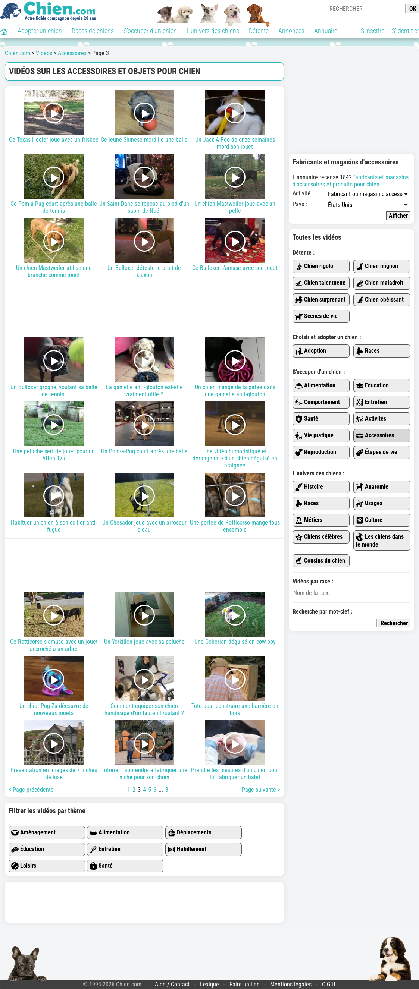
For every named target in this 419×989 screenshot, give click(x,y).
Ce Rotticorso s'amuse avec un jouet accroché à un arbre (54, 622)
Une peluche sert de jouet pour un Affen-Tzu (54, 431)
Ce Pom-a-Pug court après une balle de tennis (54, 184)
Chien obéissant (380, 300)
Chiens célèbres (319, 537)
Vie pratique (314, 436)
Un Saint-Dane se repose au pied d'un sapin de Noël (144, 184)
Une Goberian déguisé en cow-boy (235, 618)
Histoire (309, 487)
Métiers (308, 520)
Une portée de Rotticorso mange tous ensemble (235, 503)
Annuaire (325, 31)
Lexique (209, 984)
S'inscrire (372, 31)
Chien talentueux (320, 283)
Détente (259, 31)
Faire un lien (244, 984)
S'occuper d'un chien (150, 31)
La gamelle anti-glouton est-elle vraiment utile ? (144, 367)
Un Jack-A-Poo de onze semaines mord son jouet (235, 120)
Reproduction (315, 452)
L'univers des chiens (213, 31)
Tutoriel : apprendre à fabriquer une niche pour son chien (144, 750)
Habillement (187, 849)
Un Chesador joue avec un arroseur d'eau (144, 503)
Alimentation (110, 833)
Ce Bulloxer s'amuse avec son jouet (235, 244)
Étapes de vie (376, 452)
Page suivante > (261, 789)
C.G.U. (329, 984)
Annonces (291, 31)
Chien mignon (377, 266)
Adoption (310, 351)
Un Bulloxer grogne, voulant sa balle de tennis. (54, 367)
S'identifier (405, 31)
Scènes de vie (316, 316)
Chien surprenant (320, 300)
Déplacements (189, 833)
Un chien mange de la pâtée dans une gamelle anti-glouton (235, 367)
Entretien (105, 849)
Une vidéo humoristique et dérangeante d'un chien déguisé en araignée (235, 435)
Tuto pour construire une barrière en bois (235, 686)
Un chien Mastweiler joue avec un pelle (235, 184)
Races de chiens (93, 31)
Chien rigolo (314, 266)
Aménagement (33, 833)
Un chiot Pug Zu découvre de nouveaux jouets (54, 686)
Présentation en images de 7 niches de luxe (54, 750)
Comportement (317, 402)
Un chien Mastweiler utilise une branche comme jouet (54, 248)
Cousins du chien (320, 561)
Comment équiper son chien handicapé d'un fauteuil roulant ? (144, 686)
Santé (101, 866)
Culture (369, 520)
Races (367, 351)
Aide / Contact (172, 984)
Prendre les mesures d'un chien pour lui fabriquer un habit (235, 750)
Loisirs (23, 866)
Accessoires (375, 436)
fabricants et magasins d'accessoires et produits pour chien (351, 181)
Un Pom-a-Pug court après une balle (144, 428)
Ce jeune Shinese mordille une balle (144, 116)
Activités (371, 419)
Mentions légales (291, 984)
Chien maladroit (379, 283)
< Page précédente (31, 789)
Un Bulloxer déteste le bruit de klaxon (144, 248)
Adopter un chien (40, 31)
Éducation (27, 849)
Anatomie (372, 487)
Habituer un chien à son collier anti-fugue (54, 503)
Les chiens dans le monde (380, 540)
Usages (369, 503)
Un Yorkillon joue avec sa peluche (144, 618)
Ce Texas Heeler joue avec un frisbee (54, 116)
